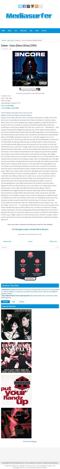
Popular (5, 302)
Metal (9, 30)
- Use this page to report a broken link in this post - (30, 229)
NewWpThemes (15, 466)
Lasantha (33, 466)
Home (3, 30)
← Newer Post (6, 241)
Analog (36, 35)
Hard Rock (23, 30)
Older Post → (53, 241)
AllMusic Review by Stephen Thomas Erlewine (16, 115)
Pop (16, 30)
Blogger (34, 441)
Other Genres (27, 35)
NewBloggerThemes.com (20, 467)
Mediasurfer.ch (19, 463)
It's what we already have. (50, 463)
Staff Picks (45, 35)
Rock (37, 30)
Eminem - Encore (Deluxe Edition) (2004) (18, 45)
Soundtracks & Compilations (11, 35)
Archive (21, 302)
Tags (13, 302)
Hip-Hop (44, 30)
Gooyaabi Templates (41, 467)
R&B (31, 30)
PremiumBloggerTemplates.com (46, 466)
